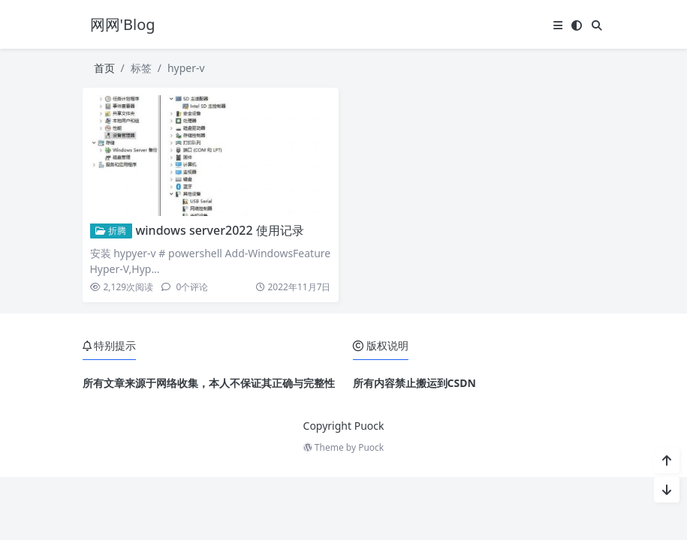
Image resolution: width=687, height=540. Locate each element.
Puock (371, 447)
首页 (104, 68)
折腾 (110, 230)
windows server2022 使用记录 (219, 230)
